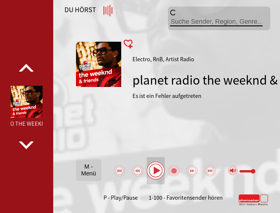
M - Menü (88, 170)
